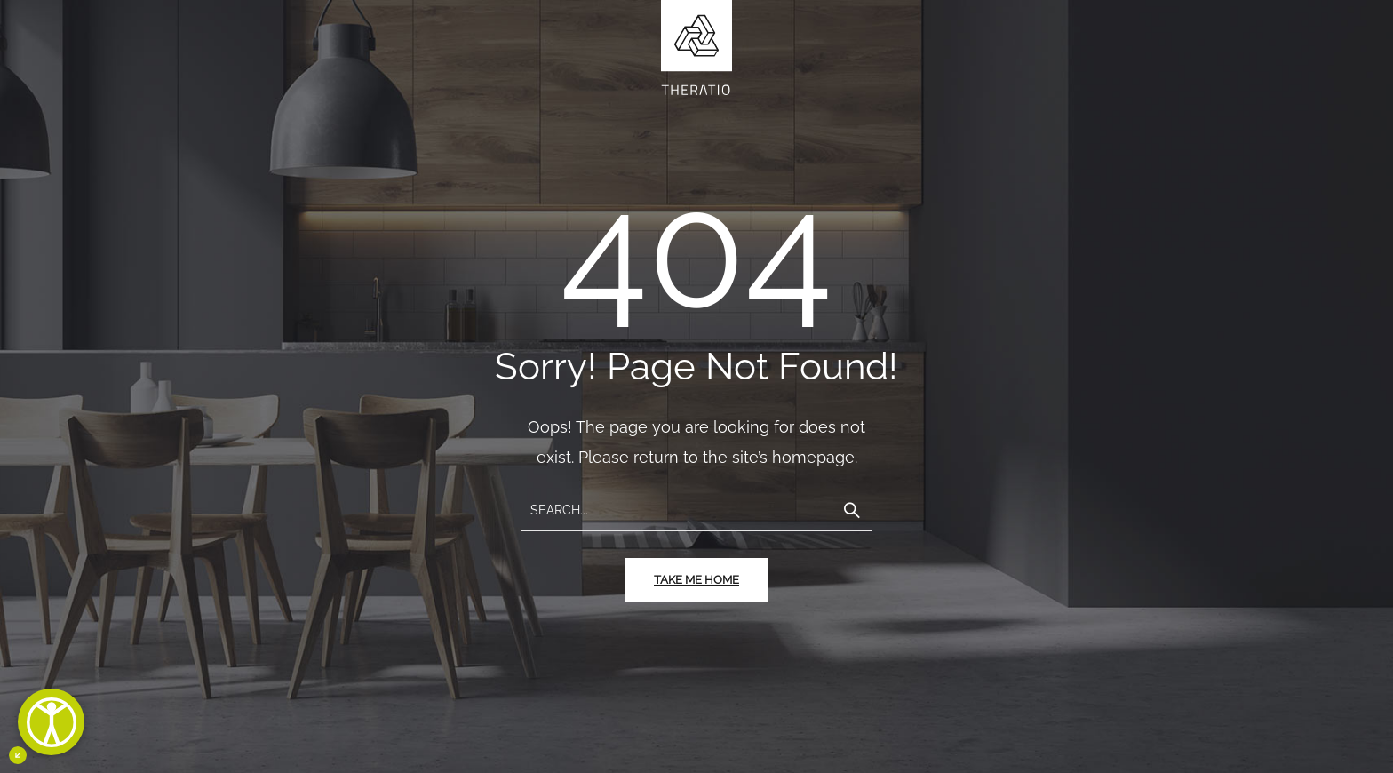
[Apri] (51, 722)
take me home (696, 579)
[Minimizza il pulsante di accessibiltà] (18, 755)
